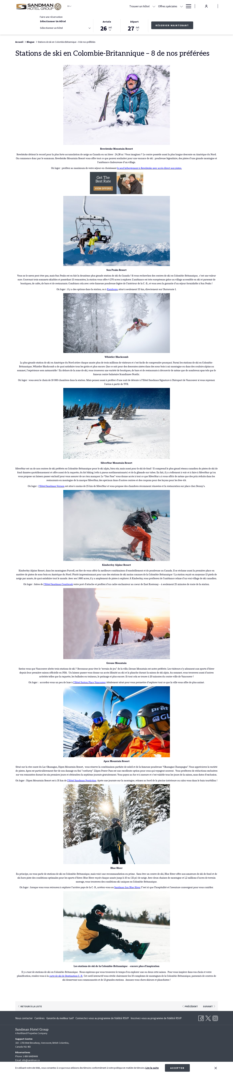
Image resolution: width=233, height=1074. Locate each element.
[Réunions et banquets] (164, 6)
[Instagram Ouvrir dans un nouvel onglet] (215, 1016)
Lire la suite (152, 1067)
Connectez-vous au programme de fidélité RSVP (102, 1017)
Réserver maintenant (172, 25)
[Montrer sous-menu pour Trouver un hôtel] (119, 6)
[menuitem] (24, 1017)
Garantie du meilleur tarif (60, 1017)
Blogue (30, 41)
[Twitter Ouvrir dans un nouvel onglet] (208, 1016)
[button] (107, 25)
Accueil (19, 41)
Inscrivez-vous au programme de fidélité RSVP (156, 1017)
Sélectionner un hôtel (53, 21)
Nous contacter (24, 1017)
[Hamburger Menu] (187, 6)
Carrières (39, 1017)
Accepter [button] (177, 1068)
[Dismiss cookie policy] (215, 1068)
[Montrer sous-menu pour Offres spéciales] (146, 6)
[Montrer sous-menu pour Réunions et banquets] (181, 6)
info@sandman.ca (31, 1059)
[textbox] (54, 28)
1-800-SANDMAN (30, 1055)
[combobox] (65, 28)
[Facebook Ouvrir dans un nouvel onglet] (201, 1016)
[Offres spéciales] (133, 6)
